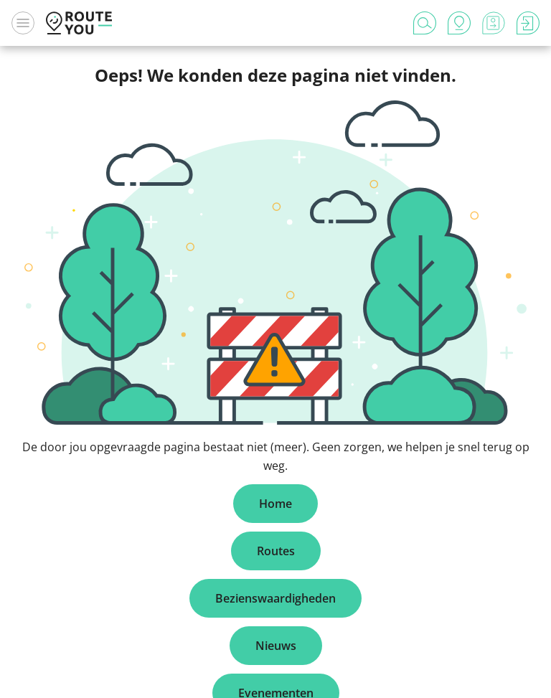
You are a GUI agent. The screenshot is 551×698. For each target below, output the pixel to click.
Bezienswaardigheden (275, 598)
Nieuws (275, 646)
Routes (276, 551)
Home (275, 503)
